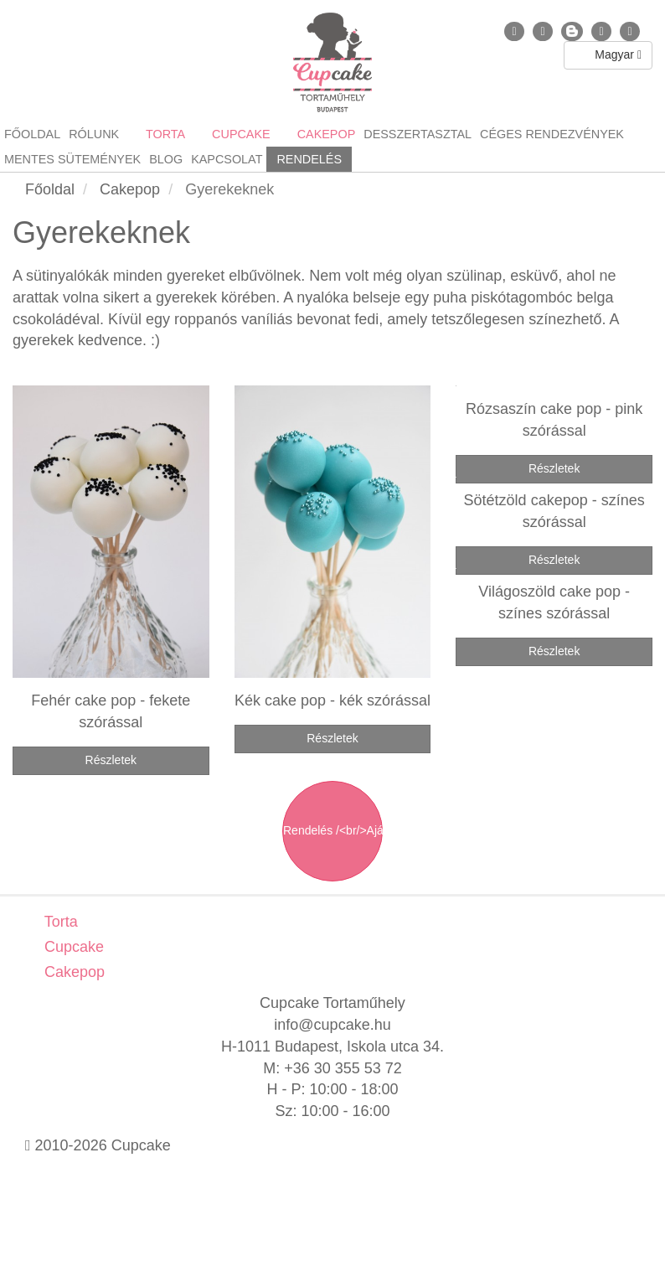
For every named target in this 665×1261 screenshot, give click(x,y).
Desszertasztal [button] (417, 134)
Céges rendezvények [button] (552, 134)
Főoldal (32, 134)
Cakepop (72, 972)
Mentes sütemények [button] (72, 159)
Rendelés (309, 159)
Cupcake (72, 946)
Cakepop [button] (325, 134)
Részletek (111, 760)
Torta (59, 921)
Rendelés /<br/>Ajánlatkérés (333, 830)
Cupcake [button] (240, 134)
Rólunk (94, 134)
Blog (166, 159)
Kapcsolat (226, 159)
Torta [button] (163, 134)
